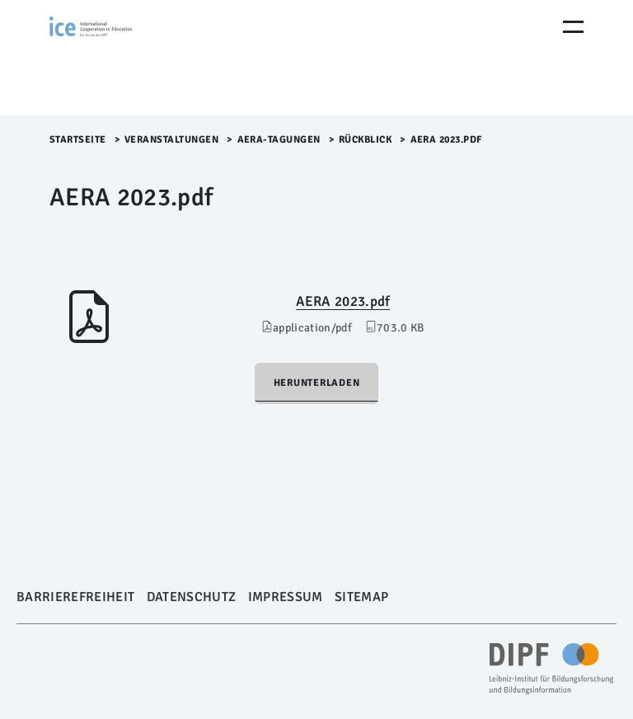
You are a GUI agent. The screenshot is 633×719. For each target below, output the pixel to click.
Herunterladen (317, 383)
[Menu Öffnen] (573, 26)
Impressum (285, 597)
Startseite (77, 140)
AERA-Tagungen (279, 140)
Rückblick (365, 140)
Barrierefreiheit (75, 597)
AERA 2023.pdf (343, 301)
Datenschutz (192, 597)
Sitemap (361, 597)
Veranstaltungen (171, 140)
